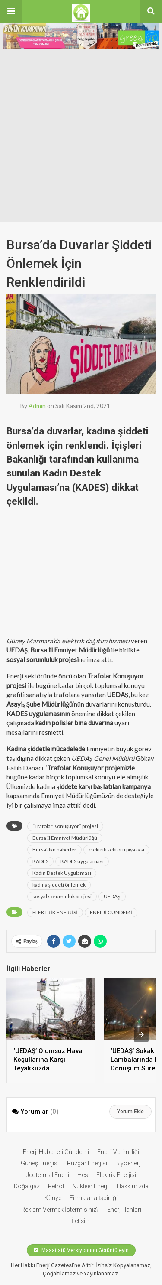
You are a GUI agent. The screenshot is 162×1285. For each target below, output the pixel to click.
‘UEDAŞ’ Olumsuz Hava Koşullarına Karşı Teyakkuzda (48, 1059)
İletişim (81, 1220)
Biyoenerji (128, 1163)
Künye (52, 1197)
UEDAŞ (112, 896)
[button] (11, 11)
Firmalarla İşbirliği (94, 1197)
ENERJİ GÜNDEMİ (111, 912)
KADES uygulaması (82, 861)
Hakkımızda (133, 1186)
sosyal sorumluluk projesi (62, 896)
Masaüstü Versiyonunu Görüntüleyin (81, 1250)
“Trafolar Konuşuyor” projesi (65, 826)
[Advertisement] (81, 136)
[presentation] (141, 1034)
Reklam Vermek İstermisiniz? (60, 1209)
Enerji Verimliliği (118, 1151)
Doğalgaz (27, 1186)
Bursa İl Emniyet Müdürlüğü (64, 838)
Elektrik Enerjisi (116, 1174)
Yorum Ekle (130, 1112)
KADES (40, 861)
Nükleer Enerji (90, 1186)
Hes (82, 1174)
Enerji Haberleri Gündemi (56, 1151)
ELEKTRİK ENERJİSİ (55, 912)
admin (37, 405)
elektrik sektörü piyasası (116, 849)
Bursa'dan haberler (54, 849)
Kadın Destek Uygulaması (61, 873)
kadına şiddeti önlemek (59, 884)
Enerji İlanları (124, 1209)
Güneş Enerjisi (40, 1163)
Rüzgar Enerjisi (87, 1163)
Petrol (56, 1186)
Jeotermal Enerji (47, 1174)
